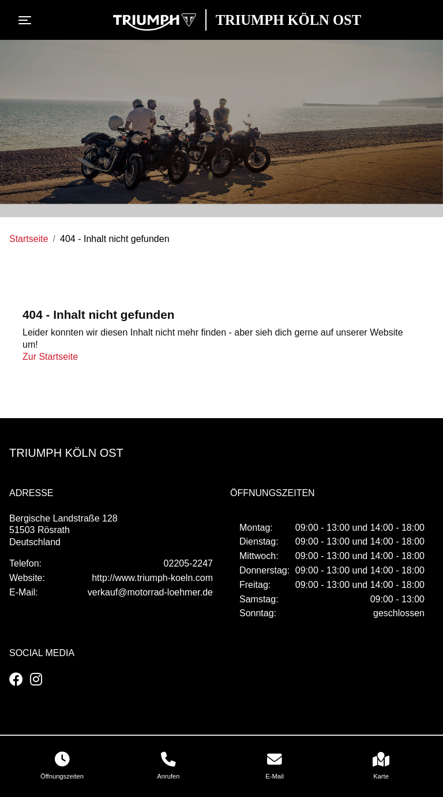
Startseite (28, 239)
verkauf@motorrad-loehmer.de (150, 592)
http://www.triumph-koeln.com (152, 578)
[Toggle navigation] (27, 20)
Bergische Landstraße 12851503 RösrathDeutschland (63, 530)
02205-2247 (188, 563)
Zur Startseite (50, 357)
